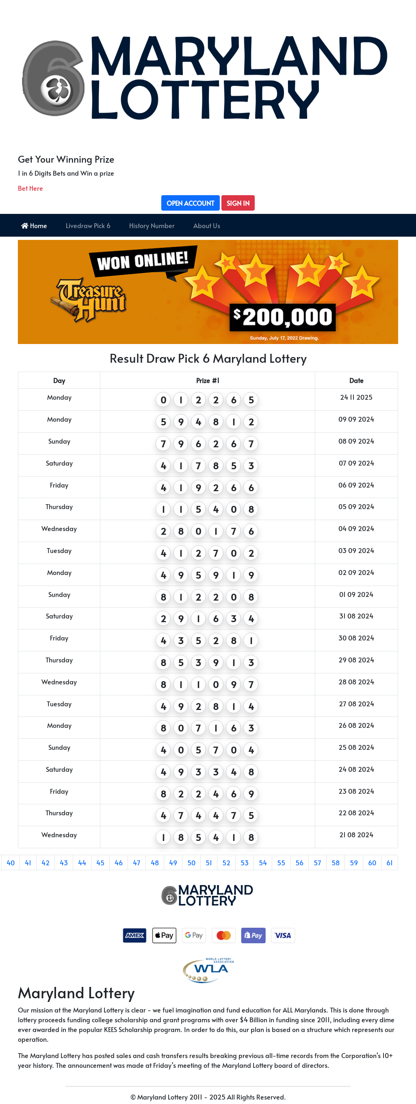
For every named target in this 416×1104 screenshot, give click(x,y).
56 (299, 862)
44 (82, 862)
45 (100, 862)
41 (28, 862)
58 (336, 862)
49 (173, 862)
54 (263, 862)
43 (64, 862)
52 (226, 862)
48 (155, 862)
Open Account (190, 202)
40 (10, 862)
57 (317, 862)
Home (34, 225)
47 (137, 862)
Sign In (238, 202)
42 (45, 862)
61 (389, 862)
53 (244, 862)
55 (281, 862)
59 (354, 862)
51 (209, 862)
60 (372, 862)
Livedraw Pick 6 (88, 225)
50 (191, 862)
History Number (152, 225)
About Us (206, 225)
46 (119, 862)
